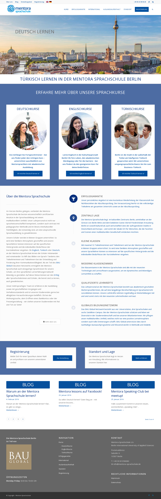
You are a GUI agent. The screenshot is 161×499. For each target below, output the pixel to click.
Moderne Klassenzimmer (97, 263)
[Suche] (152, 9)
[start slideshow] (75, 67)
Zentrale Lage (90, 215)
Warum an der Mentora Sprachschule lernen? (22, 393)
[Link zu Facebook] (149, 2)
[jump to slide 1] (79, 68)
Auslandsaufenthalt (66, 464)
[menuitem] (10, 2)
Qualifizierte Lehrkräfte (97, 282)
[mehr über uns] (50, 322)
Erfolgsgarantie (92, 196)
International (64, 460)
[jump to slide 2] (80, 68)
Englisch (35, 250)
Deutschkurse (67, 446)
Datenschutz (116, 482)
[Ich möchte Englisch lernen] (80, 173)
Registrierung (39, 2)
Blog (16, 2)
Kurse (61, 442)
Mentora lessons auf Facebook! (80, 391)
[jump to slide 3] (82, 68)
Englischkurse (67, 449)
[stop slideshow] (85, 67)
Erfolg (56, 275)
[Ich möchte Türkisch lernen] (132, 173)
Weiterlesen (12, 410)
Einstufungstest (26, 2)
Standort (62, 469)
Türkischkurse (67, 452)
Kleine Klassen (90, 241)
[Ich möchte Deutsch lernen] (28, 173)
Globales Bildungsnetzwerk (99, 305)
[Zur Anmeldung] (62, 358)
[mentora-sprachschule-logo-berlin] (18, 9)
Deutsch (55, 250)
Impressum (115, 478)
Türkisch (44, 250)
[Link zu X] (153, 2)
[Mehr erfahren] (141, 358)
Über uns (9, 2)
